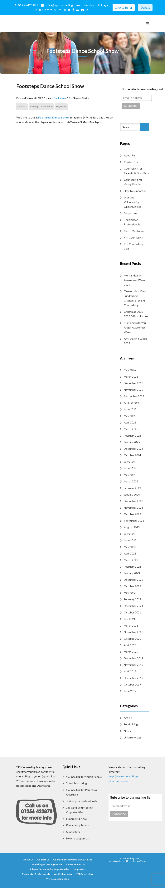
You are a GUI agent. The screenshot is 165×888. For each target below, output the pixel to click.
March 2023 (131, 560)
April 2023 (130, 553)
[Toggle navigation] (147, 23)
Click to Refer (123, 7)
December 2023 (133, 501)
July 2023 (129, 533)
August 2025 (132, 402)
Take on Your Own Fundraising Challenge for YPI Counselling (135, 298)
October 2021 (132, 612)
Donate (145, 7)
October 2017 (132, 684)
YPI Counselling (133, 237)
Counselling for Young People (133, 182)
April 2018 (130, 671)
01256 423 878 (27, 5)
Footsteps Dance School (41, 106)
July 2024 (129, 461)
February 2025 (132, 435)
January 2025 (132, 442)
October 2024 (132, 455)
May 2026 (130, 370)
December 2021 (133, 605)
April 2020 (130, 645)
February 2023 (132, 566)
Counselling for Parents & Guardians (136, 171)
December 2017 (133, 678)
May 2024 (130, 474)
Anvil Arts (22, 106)
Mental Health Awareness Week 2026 (134, 280)
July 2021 (129, 619)
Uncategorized (133, 737)
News (127, 731)
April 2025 (130, 422)
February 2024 (132, 488)
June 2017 (130, 691)
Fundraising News (77, 818)
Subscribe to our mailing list (130, 797)
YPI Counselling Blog (133, 246)
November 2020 (133, 632)
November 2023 (133, 507)
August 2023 (132, 527)
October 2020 (132, 638)
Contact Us (131, 162)
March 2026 (131, 376)
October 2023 (132, 514)
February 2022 (132, 599)
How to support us (135, 190)
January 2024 (132, 494)
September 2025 (134, 396)
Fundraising (59, 98)
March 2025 (131, 429)
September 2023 (134, 520)
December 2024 (133, 448)
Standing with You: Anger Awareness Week (135, 327)
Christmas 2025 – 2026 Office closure (136, 314)
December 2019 (133, 658)
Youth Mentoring (134, 231)
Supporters (131, 213)
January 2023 (132, 573)
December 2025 (133, 383)
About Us (129, 155)
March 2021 (131, 625)
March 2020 (131, 651)
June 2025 (130, 409)
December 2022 (133, 579)
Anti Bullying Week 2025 (135, 341)
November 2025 (133, 389)
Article (128, 717)
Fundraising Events (77, 825)
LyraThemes (142, 861)
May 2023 (130, 547)
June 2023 (130, 540)
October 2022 (132, 586)
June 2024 (130, 468)
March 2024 (131, 481)
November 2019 (133, 664)
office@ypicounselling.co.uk (61, 5)
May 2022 (130, 592)
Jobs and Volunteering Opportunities (132, 202)
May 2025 (130, 416)
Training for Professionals (132, 222)
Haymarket (61, 106)
